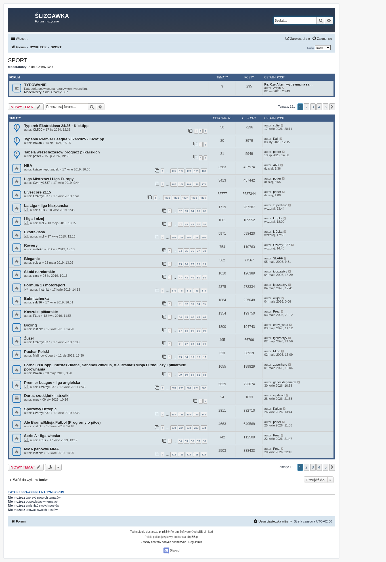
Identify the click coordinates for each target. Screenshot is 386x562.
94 (198, 304)
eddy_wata (280, 324)
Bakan (37, 143)
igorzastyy (280, 271)
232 (189, 428)
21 (180, 344)
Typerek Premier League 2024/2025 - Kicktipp (64, 139)
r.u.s (42, 210)
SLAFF (278, 258)
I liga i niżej (34, 219)
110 (173, 290)
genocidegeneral (284, 382)
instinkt (44, 289)
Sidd (31, 66)
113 (196, 290)
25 (180, 264)
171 (204, 184)
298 (196, 237)
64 (180, 317)
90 (198, 330)
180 (204, 171)
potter (37, 156)
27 (192, 264)
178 (189, 171)
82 (180, 211)
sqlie (276, 125)
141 (204, 414)
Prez (276, 311)
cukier (37, 262)
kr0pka (277, 218)
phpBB (163, 531)
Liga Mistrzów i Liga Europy (49, 179)
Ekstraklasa (34, 232)
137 (173, 414)
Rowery (31, 245)
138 (181, 414)
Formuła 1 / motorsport (44, 285)
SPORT (18, 60)
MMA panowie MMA (41, 449)
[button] (332, 106)
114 (204, 290)
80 (186, 374)
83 (186, 211)
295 (173, 237)
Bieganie (32, 259)
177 (181, 171)
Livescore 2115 (37, 192)
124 (189, 454)
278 (173, 388)
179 (196, 171)
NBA (28, 165)
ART (276, 165)
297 (189, 237)
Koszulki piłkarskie (41, 312)
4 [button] (319, 106)
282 (204, 388)
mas (36, 399)
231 (181, 428)
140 (196, 414)
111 (181, 290)
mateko (38, 249)
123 (181, 454)
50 (198, 224)
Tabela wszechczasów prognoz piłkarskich (62, 152)
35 (186, 251)
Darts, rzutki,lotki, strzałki (47, 396)
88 (186, 330)
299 (204, 237)
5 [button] (326, 106)
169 (189, 184)
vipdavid (278, 395)
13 (180, 357)
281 (196, 388)
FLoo (36, 315)
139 (189, 414)
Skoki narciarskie (39, 272)
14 (186, 357)
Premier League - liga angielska (52, 382)
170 (196, 184)
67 (198, 317)
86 (204, 211)
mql (41, 223)
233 (196, 428)
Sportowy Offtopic (40, 409)
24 (198, 344)
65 (186, 317)
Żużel (29, 338)
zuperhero (280, 205)
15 (192, 357)
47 (180, 224)
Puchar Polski (36, 351)
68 (204, 317)
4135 (167, 197)
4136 (176, 197)
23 (192, 344)
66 (192, 317)
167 (173, 184)
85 (198, 211)
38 (204, 251)
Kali (275, 138)
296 (181, 237)
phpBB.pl (192, 536)
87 (180, 330)
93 (192, 304)
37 (198, 251)
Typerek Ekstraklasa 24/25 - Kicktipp (56, 126)
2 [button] (306, 106)
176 (173, 171)
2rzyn (277, 87)
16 (198, 357)
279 (181, 388)
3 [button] (313, 106)
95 (204, 304)
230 (173, 428)
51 (204, 224)
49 (192, 224)
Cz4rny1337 (44, 66)
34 (180, 251)
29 (204, 264)
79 (180, 374)
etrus (42, 440)
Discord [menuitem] (171, 551)
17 (204, 357)
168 (181, 184)
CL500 (37, 129)
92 (186, 304)
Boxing (30, 325)
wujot (276, 298)
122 (173, 454)
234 (204, 428)
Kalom (277, 408)
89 (192, 330)
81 (192, 374)
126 (204, 454)
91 (180, 304)
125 (196, 454)
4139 (203, 197)
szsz (36, 275)
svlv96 (37, 302)
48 (186, 224)
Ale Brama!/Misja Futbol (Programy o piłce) (62, 422)
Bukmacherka (36, 298)
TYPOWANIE (35, 85)
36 (192, 251)
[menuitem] (322, 38)
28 (198, 264)
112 (189, 290)
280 (189, 388)
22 (186, 344)
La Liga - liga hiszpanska (46, 205)
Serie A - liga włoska (42, 436)
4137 (185, 197)
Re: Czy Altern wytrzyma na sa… (288, 84)
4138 (194, 197)
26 (186, 264)
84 (192, 211)
